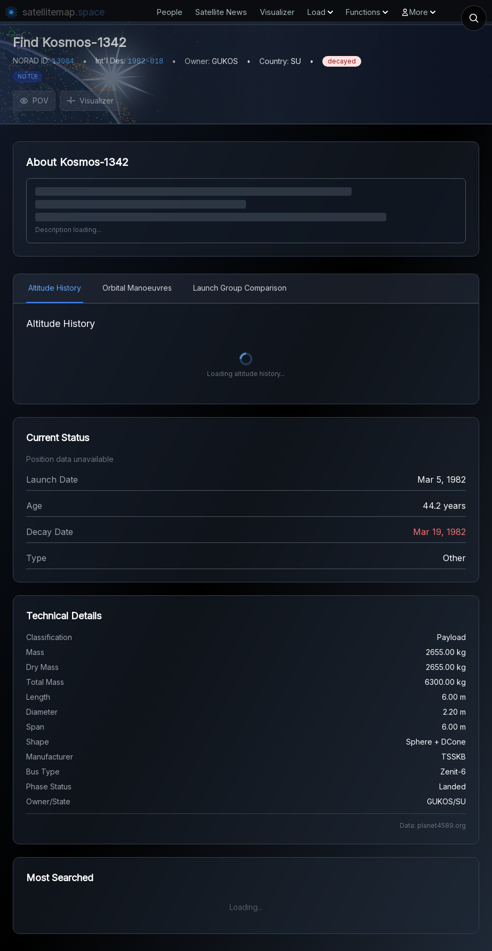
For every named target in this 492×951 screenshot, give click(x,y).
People (169, 12)
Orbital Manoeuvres (137, 287)
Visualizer (277, 12)
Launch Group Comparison (240, 287)
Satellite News (221, 12)
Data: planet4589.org (433, 825)
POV (34, 100)
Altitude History (54, 287)
